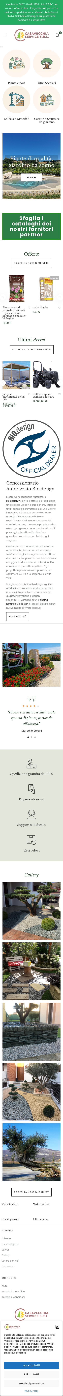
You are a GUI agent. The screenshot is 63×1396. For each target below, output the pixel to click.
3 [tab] (35, 737)
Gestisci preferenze (31, 1383)
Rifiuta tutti (31, 1374)
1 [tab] (28, 737)
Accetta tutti (31, 1365)
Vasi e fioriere (10, 1204)
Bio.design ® (13, 501)
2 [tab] (31, 737)
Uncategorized (10, 1219)
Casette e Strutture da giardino (47, 120)
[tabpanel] (31, 166)
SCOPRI (31, 177)
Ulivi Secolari (47, 83)
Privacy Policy (31, 1390)
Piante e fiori (16, 83)
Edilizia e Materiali (16, 119)
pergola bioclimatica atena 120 (13, 397)
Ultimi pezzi (40, 1219)
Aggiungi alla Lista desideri (29, 308)
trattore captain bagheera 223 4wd (43, 395)
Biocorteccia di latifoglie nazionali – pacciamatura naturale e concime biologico (14, 313)
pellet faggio (40, 307)
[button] (57, 1327)
